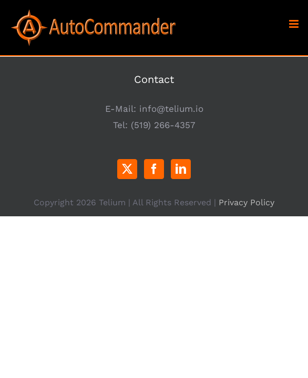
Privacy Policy (246, 229)
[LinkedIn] (181, 169)
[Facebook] (154, 169)
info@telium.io (171, 108)
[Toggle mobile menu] (294, 23)
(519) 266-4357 (163, 125)
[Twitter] (127, 169)
